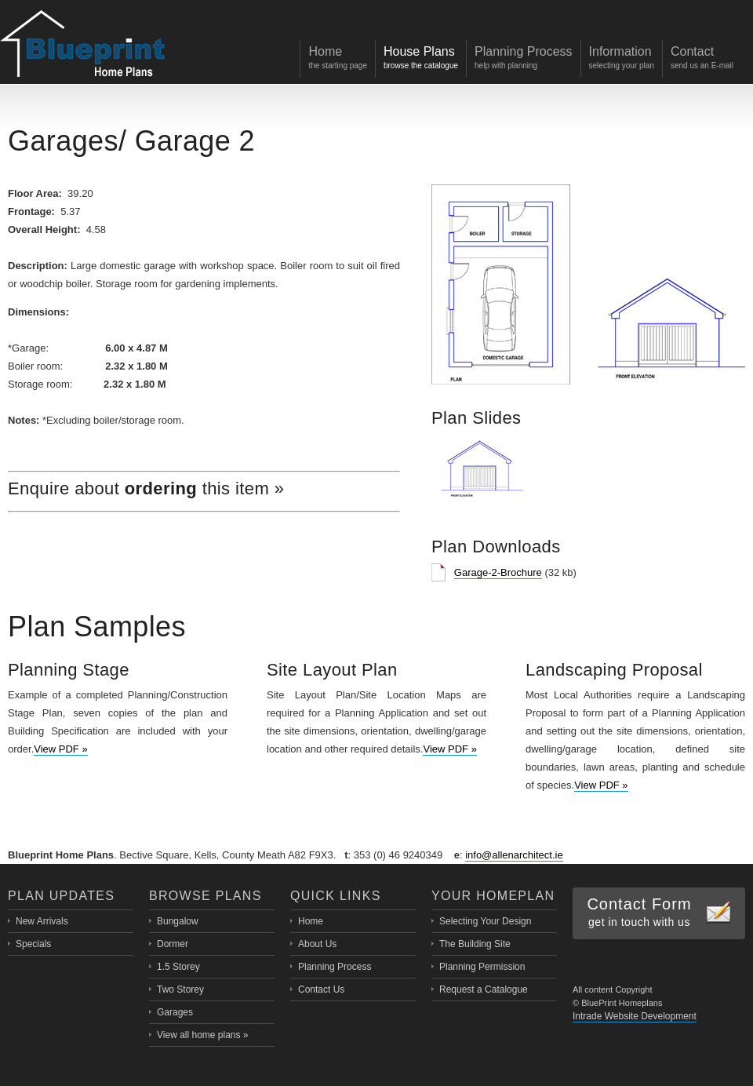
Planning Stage (68, 670)
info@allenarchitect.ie (513, 855)
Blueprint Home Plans (82, 45)
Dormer (172, 943)
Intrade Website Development (635, 1016)
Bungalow (177, 921)
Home (310, 921)
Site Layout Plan (332, 670)
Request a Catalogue (483, 989)
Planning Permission (482, 966)
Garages (63, 141)
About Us (317, 943)
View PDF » (60, 749)
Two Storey (180, 989)
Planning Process (334, 966)
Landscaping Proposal (614, 670)
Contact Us (321, 989)
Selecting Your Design (485, 921)
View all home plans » (203, 1035)
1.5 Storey (178, 966)
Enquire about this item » (146, 488)
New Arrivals (42, 921)
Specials (33, 943)
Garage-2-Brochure (498, 572)
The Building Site (475, 943)
